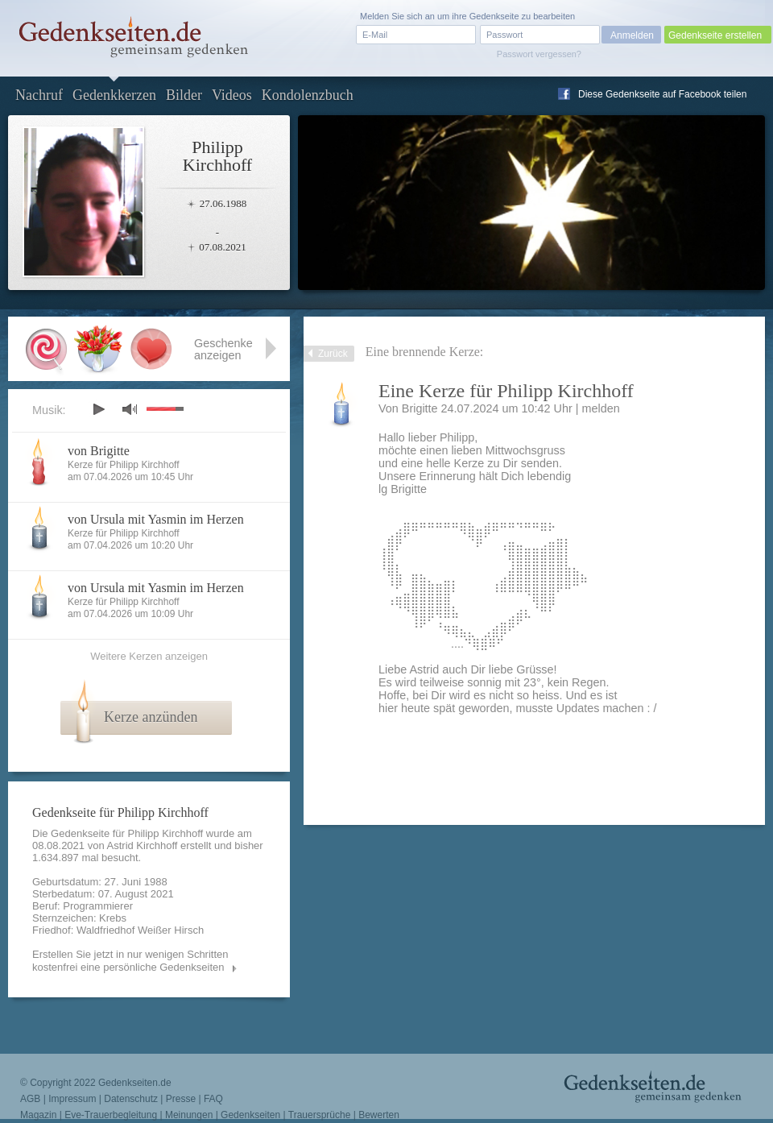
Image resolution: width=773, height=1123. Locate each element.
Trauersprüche (319, 1115)
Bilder (184, 95)
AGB (30, 1098)
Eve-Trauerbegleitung (110, 1115)
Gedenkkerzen (114, 95)
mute (129, 409)
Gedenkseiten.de (135, 1082)
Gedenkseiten (250, 1115)
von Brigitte (99, 451)
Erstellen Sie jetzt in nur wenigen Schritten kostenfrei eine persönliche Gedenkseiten (130, 960)
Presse (181, 1098)
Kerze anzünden (150, 717)
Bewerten (378, 1115)
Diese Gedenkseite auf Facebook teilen (662, 94)
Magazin (38, 1115)
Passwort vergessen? (539, 54)
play (98, 409)
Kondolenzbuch (307, 95)
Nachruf (39, 95)
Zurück (333, 353)
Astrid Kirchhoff (142, 845)
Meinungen (189, 1115)
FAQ (213, 1098)
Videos (232, 95)
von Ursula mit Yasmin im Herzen (156, 519)
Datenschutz (131, 1098)
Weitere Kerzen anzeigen (149, 656)
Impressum (72, 1098)
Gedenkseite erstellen (715, 35)
